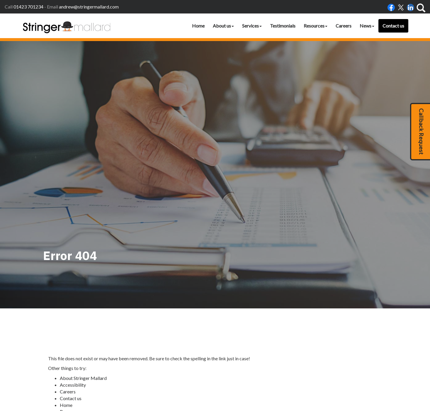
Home (198, 25)
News (367, 25)
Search (66, 301)
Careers (343, 25)
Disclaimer (266, 382)
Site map (68, 308)
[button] (420, 131)
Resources (315, 25)
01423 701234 (28, 6)
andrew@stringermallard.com (89, 6)
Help (298, 382)
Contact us (393, 25)
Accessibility (73, 268)
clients (329, 382)
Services (252, 25)
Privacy (284, 382)
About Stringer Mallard (83, 261)
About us (223, 25)
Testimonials (282, 25)
